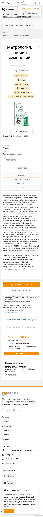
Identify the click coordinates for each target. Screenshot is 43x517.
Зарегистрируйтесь (29, 8)
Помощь (5, 439)
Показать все (21, 168)
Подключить (21, 353)
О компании (6, 421)
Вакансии (6, 430)
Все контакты (8, 463)
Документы (6, 435)
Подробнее (30, 25)
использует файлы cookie (11, 496)
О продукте (6, 426)
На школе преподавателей (15, 310)
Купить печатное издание (21, 290)
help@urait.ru (10, 455)
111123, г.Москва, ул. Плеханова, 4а (20, 450)
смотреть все (10, 375)
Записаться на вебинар (13, 25)
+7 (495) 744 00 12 (12, 459)
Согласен (9, 511)
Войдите (26, 10)
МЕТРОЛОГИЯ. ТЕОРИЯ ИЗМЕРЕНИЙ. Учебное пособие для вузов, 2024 (20, 369)
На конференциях (12, 312)
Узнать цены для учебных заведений (21, 320)
